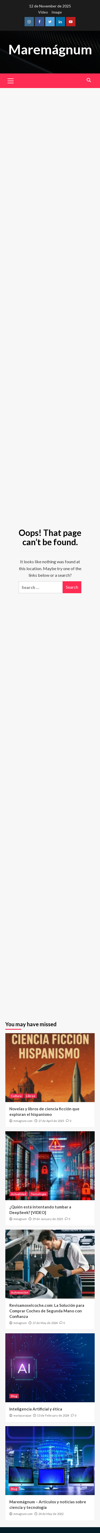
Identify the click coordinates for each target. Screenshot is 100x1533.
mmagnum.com (23, 1121)
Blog (14, 1396)
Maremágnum (50, 49)
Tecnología (38, 1194)
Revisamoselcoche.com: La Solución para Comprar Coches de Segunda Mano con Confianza (46, 1311)
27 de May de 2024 (45, 1323)
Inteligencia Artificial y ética (35, 1409)
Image (56, 12)
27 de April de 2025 (51, 1121)
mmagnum (20, 1219)
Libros (30, 1096)
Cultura (16, 1096)
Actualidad (18, 1194)
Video (43, 12)
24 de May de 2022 (50, 1513)
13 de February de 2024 (53, 1415)
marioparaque (22, 1415)
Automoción (19, 1292)
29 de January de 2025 (48, 1219)
